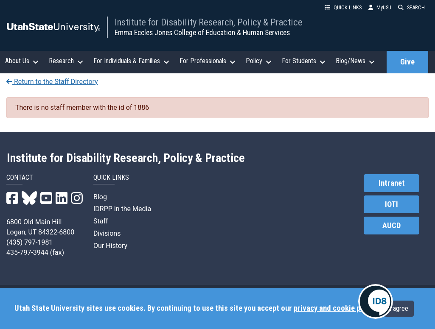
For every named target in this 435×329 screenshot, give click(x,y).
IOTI (391, 204)
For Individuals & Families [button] (131, 61)
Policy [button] (259, 61)
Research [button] (66, 61)
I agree (399, 308)
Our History (110, 246)
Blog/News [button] (355, 61)
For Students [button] (304, 61)
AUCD (391, 225)
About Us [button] (22, 61)
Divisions (107, 233)
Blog (100, 197)
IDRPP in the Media (122, 209)
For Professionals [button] (208, 61)
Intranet (392, 183)
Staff (100, 221)
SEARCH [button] (411, 7)
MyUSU (379, 7)
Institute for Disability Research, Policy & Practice (209, 22)
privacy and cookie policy (334, 308)
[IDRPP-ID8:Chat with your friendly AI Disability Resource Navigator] (375, 301)
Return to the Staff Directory (52, 82)
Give (407, 62)
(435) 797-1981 (29, 242)
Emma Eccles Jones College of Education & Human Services (202, 32)
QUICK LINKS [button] (343, 7)
